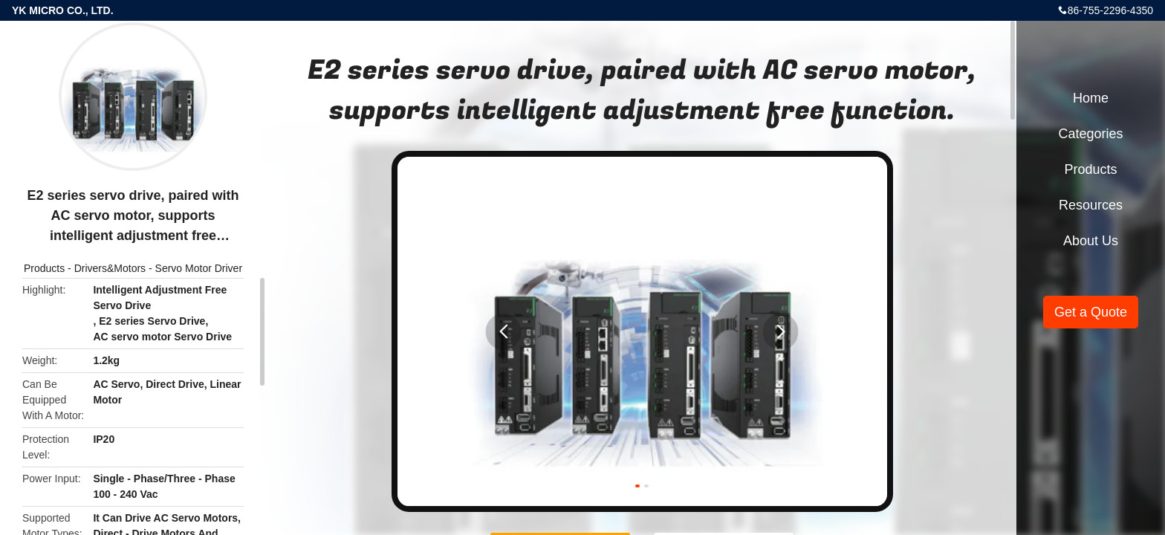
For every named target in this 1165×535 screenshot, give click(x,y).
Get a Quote (1090, 312)
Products (44, 268)
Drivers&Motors (110, 268)
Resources (1091, 205)
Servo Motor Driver (198, 268)
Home (1091, 98)
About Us (1090, 240)
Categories (1090, 133)
